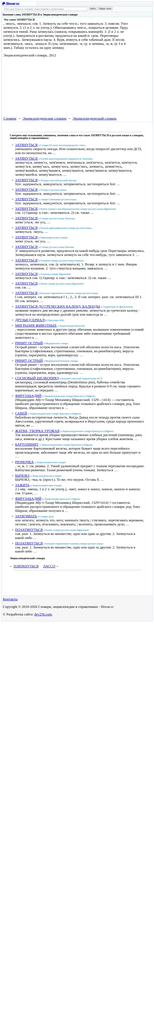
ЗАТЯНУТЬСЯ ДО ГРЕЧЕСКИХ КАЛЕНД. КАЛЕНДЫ (57, 306)
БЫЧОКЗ (22, 475)
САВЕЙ (21, 413)
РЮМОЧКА (24, 462)
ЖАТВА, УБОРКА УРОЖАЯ (37, 431)
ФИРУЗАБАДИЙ (28, 396)
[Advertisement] (56, 86)
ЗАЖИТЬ (22, 485)
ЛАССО (49, 566)
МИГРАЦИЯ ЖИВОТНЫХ (36, 325)
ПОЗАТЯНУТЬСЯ (29, 530)
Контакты (10, 599)
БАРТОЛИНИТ (27, 444)
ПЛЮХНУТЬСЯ (26, 566)
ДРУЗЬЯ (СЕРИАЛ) (30, 320)
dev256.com (43, 614)
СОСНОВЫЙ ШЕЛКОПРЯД (37, 378)
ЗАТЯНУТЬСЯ (26, 145)
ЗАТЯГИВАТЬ (26, 516)
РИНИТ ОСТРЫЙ (29, 343)
